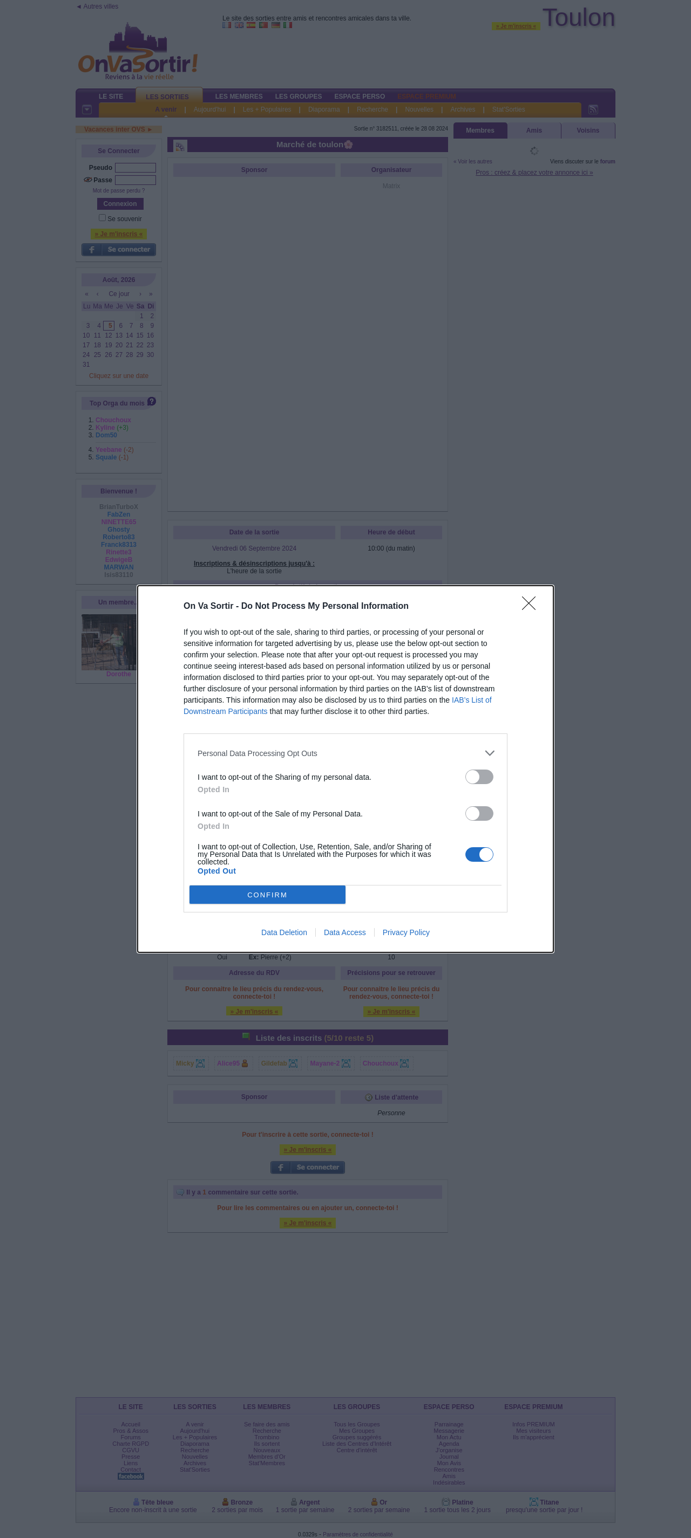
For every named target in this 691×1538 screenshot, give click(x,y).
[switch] (479, 777)
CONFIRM (267, 895)
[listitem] (345, 753)
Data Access (345, 932)
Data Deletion (284, 932)
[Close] (532, 606)
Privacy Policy (406, 932)
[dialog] (345, 769)
